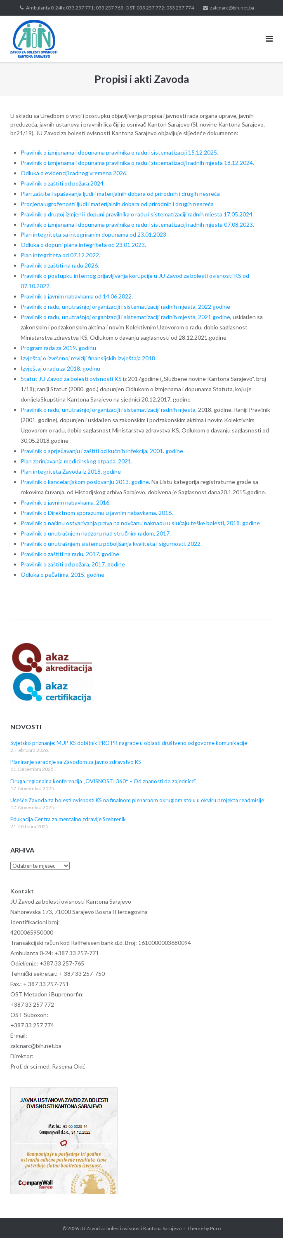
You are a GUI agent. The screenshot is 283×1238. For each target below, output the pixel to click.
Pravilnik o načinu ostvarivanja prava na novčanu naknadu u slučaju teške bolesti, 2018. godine (140, 522)
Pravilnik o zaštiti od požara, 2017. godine (73, 564)
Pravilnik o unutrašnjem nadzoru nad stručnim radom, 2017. (96, 533)
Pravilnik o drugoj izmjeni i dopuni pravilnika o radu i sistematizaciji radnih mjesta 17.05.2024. (137, 214)
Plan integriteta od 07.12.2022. (60, 254)
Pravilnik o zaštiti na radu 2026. (60, 265)
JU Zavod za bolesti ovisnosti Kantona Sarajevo (131, 1228)
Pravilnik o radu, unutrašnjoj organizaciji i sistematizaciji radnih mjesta (108, 409)
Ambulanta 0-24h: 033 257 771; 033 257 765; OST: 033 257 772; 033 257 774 (110, 8)
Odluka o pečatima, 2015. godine (62, 574)
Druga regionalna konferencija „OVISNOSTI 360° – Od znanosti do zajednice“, (103, 781)
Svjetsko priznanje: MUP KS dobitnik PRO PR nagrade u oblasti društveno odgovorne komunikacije (128, 743)
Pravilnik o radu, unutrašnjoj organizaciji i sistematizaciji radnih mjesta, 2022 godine (125, 306)
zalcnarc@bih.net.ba (232, 8)
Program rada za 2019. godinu (58, 347)
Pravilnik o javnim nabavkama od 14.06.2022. (77, 296)
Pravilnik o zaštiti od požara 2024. (63, 183)
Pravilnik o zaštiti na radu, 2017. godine (70, 553)
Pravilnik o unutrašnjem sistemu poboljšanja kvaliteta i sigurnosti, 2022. (111, 543)
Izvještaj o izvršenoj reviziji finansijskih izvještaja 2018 (88, 358)
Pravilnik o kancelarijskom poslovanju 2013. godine (85, 481)
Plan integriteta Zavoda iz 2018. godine (71, 471)
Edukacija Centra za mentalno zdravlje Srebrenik (68, 819)
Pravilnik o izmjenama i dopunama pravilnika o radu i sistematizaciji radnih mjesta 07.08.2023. (137, 224)
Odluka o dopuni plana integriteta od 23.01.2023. (84, 244)
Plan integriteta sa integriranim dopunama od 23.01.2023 (93, 234)
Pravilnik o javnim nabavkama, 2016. (66, 502)
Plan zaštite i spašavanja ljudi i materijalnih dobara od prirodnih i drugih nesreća (120, 193)
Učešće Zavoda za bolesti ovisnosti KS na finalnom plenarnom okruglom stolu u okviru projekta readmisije (137, 800)
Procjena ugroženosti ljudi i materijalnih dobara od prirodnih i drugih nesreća (117, 203)
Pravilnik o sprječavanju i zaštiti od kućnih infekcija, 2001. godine (102, 450)
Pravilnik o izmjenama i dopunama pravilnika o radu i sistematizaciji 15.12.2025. (119, 152)
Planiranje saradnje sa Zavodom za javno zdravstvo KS (75, 762)
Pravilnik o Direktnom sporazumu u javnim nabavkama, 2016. (97, 512)
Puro (215, 1228)
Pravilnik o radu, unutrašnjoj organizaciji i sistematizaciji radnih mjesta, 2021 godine (125, 316)
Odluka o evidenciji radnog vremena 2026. (74, 172)
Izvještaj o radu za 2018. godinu (60, 368)
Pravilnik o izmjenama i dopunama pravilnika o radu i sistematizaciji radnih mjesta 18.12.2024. (137, 162)
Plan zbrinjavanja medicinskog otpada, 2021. (76, 461)
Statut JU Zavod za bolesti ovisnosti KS (71, 378)
